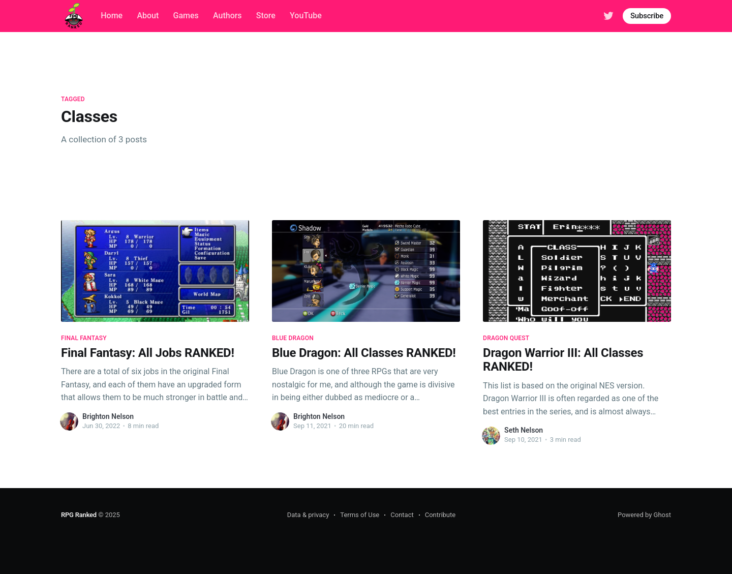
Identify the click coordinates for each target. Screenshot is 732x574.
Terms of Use (359, 515)
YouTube (306, 15)
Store (266, 15)
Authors (227, 15)
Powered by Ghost (644, 515)
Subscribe (646, 15)
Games (186, 15)
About (148, 15)
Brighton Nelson (108, 416)
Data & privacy (308, 515)
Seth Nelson (523, 430)
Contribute (440, 515)
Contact (401, 515)
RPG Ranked (79, 515)
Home (112, 15)
